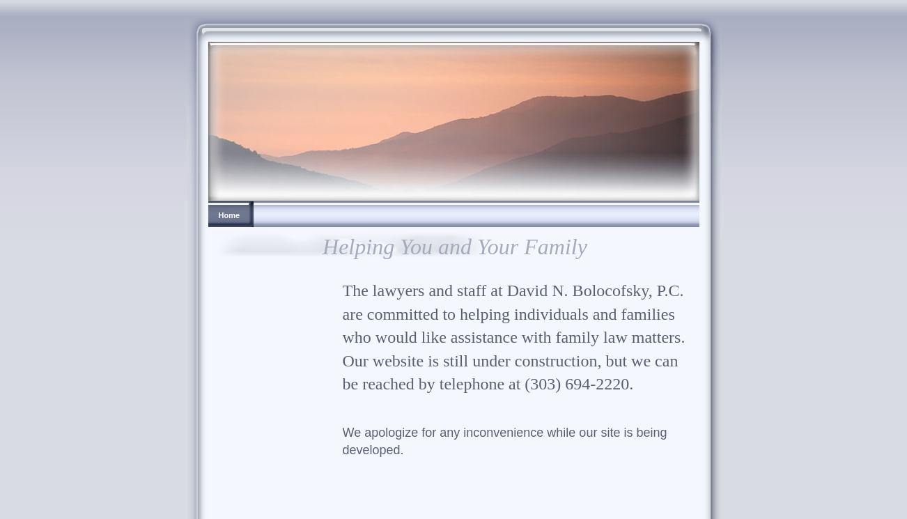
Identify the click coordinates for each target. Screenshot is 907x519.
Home (229, 215)
